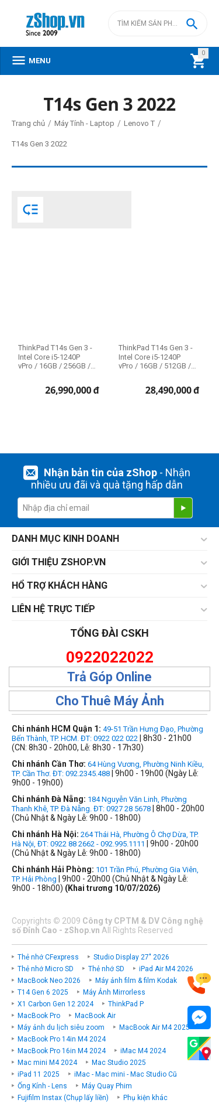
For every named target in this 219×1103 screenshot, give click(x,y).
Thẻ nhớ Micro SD (46, 969)
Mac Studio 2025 (119, 1062)
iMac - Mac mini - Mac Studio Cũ (125, 1074)
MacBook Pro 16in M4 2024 (62, 1051)
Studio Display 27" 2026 (131, 957)
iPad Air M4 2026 (166, 969)
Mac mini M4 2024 (47, 1062)
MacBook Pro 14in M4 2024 (62, 1039)
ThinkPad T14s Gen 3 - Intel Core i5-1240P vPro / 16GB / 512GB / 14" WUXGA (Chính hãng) (156, 357)
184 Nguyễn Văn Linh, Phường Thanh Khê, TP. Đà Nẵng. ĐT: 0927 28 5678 (99, 804)
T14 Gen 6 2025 (43, 992)
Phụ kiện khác (145, 1098)
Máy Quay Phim (107, 1086)
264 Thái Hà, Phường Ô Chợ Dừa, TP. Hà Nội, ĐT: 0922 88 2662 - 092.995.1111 (105, 839)
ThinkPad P (126, 1004)
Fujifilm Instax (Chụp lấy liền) (63, 1098)
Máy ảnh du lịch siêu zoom (61, 1027)
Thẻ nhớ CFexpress (48, 957)
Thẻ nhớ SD (106, 969)
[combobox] (157, 23)
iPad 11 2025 (39, 1074)
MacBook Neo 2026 (49, 980)
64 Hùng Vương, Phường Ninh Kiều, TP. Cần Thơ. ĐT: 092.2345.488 (108, 769)
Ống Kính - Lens (42, 1086)
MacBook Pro (39, 1016)
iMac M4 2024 (143, 1051)
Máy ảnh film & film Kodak (136, 980)
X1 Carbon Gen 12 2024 (55, 1004)
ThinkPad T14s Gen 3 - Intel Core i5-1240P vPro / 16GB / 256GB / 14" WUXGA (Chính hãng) (55, 357)
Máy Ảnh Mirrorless (114, 992)
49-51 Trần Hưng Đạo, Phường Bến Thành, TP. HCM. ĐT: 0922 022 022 (107, 734)
